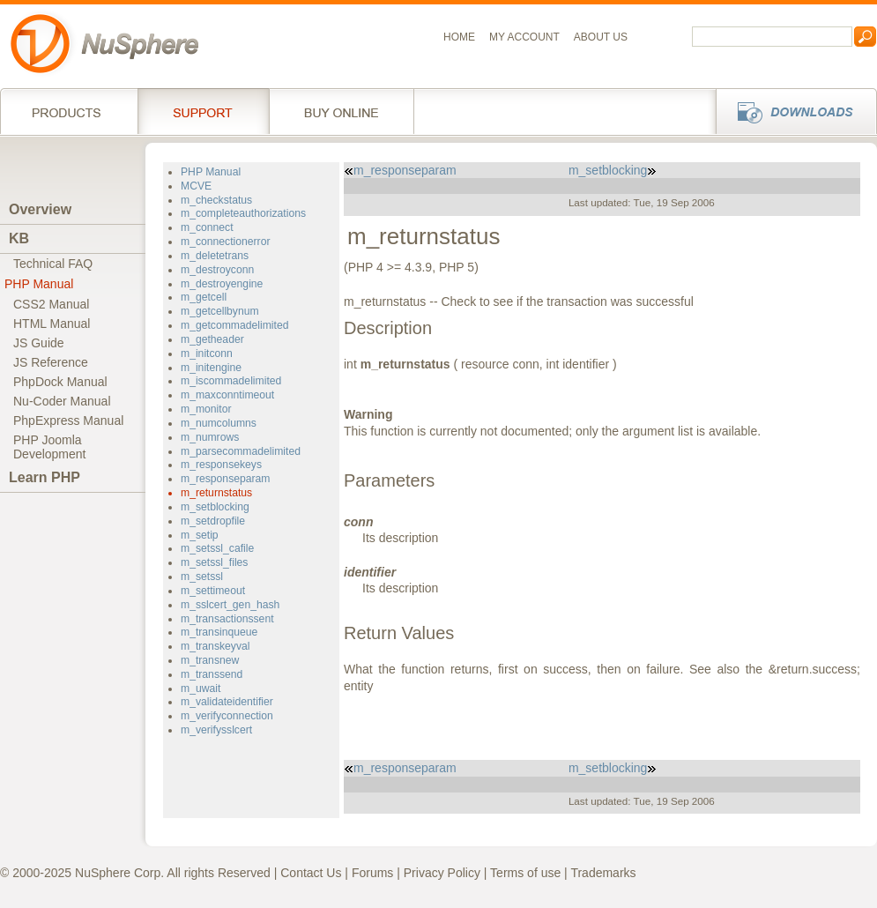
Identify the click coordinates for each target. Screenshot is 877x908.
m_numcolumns (218, 423)
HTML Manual (51, 323)
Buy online (341, 111)
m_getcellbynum (220, 311)
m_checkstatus (216, 200)
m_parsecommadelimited (241, 451)
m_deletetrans (215, 255)
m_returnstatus (216, 493)
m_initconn (207, 353)
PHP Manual (38, 284)
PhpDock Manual (60, 382)
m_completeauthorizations (243, 213)
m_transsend (211, 674)
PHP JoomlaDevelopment (49, 447)
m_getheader (212, 339)
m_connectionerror (225, 241)
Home (459, 37)
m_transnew (210, 660)
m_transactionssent (227, 619)
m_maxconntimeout (227, 395)
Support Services (203, 111)
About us (601, 37)
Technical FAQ (53, 264)
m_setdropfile (213, 521)
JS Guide (38, 343)
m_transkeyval (215, 646)
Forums (372, 873)
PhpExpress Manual (68, 420)
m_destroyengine (222, 284)
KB (19, 238)
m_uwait (200, 688)
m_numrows (210, 437)
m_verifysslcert (216, 730)
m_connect (207, 227)
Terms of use (525, 873)
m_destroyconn (217, 270)
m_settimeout (213, 590)
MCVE (196, 186)
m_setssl (202, 576)
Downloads (791, 111)
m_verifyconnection (227, 716)
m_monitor (206, 409)
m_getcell (204, 297)
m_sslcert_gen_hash (230, 605)
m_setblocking (215, 507)
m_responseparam (225, 479)
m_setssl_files (214, 562)
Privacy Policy (442, 873)
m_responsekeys (221, 464)
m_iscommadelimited (231, 381)
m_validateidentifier (227, 702)
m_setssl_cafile (217, 548)
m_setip (200, 535)
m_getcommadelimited (234, 325)
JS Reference (50, 362)
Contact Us (310, 873)
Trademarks (602, 873)
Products (68, 111)
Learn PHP (44, 477)
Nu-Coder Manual (62, 401)
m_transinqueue (219, 632)
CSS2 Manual (51, 304)
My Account (524, 37)
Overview (40, 209)
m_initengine (211, 367)
